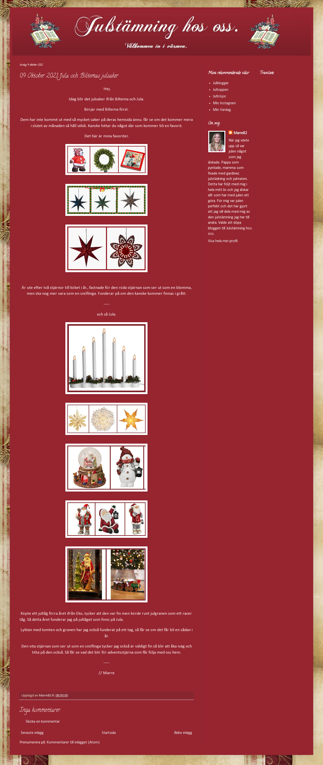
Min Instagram (224, 103)
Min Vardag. (222, 110)
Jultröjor (219, 96)
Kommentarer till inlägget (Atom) (73, 742)
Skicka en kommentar (43, 722)
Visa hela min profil (223, 241)
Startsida (109, 733)
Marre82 (240, 133)
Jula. (112, 314)
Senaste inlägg (32, 733)
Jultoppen (220, 90)
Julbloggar (221, 83)
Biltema (111, 109)
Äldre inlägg (183, 733)
